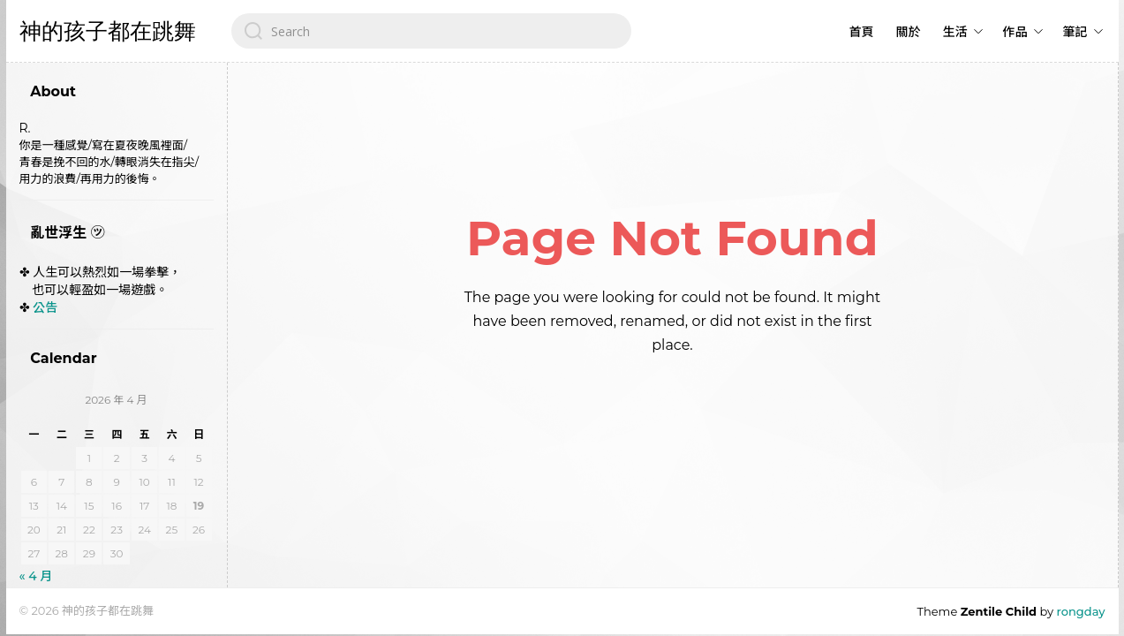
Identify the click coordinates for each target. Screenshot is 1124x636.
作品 (1015, 32)
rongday (1081, 611)
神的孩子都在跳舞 (107, 31)
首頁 (861, 32)
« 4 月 (36, 576)
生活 (955, 32)
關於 (908, 32)
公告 (45, 307)
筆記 (1075, 32)
